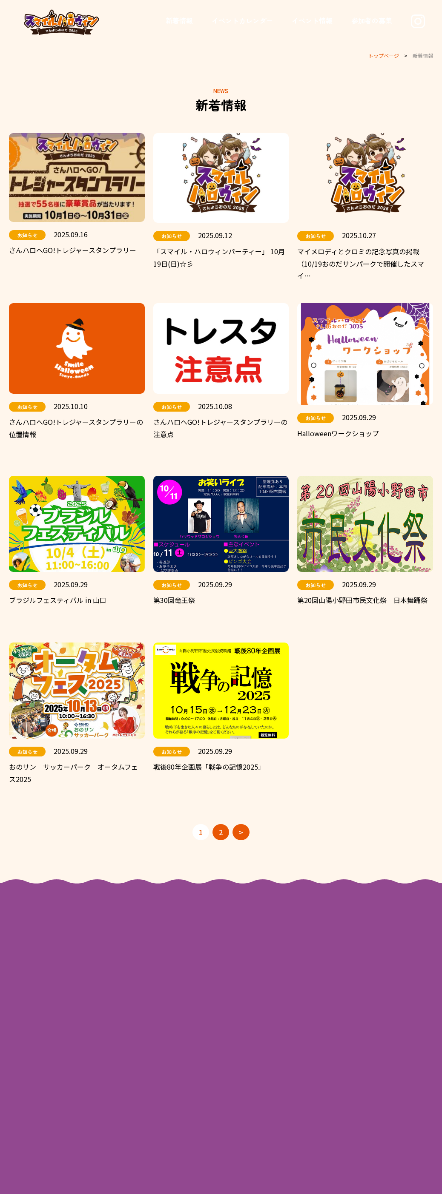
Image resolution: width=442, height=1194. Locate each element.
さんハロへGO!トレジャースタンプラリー (72, 250)
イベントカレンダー (242, 20)
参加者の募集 (371, 20)
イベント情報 (312, 20)
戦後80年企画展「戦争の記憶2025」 (209, 767)
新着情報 (179, 20)
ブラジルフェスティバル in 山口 (57, 600)
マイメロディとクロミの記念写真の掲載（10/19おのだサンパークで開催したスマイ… (360, 263)
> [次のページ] (241, 832)
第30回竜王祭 (174, 600)
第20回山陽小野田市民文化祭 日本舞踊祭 (362, 600)
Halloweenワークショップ (338, 433)
